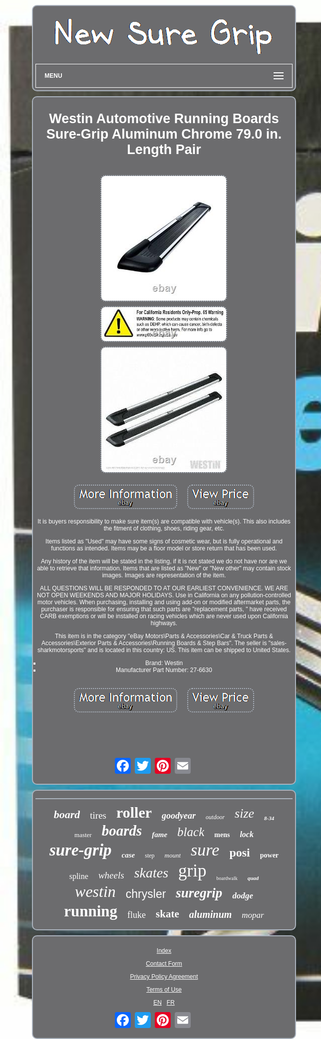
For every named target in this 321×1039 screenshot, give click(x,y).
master (83, 835)
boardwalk (226, 878)
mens (222, 835)
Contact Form (164, 963)
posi (239, 852)
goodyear (179, 816)
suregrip (199, 892)
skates (151, 872)
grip (192, 870)
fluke (136, 915)
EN (157, 1002)
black (190, 832)
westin (95, 891)
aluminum (210, 914)
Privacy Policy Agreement (164, 976)
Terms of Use (164, 989)
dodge (242, 895)
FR (171, 1002)
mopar (253, 915)
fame (159, 835)
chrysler (146, 893)
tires (98, 815)
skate (167, 914)
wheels (111, 875)
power (269, 855)
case (128, 855)
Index (164, 950)
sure (205, 850)
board (67, 814)
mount (173, 855)
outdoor (215, 817)
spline (78, 876)
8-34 (269, 818)
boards (122, 831)
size (244, 813)
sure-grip (80, 850)
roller (134, 812)
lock (247, 834)
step (149, 855)
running (90, 911)
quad (253, 878)
